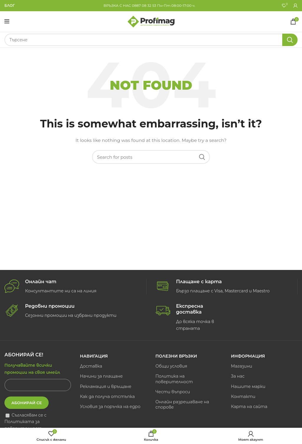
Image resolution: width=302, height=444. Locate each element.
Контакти (243, 396)
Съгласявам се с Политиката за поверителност (25, 421)
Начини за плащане (101, 376)
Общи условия (171, 366)
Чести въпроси (172, 391)
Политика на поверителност (174, 378)
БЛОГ (9, 5)
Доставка (91, 366)
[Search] (151, 40)
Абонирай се (26, 402)
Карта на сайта (249, 406)
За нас (237, 376)
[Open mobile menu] (6, 21)
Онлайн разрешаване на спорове (182, 404)
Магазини (241, 366)
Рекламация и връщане (105, 386)
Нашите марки (248, 386)
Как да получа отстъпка (107, 396)
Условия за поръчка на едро (110, 406)
